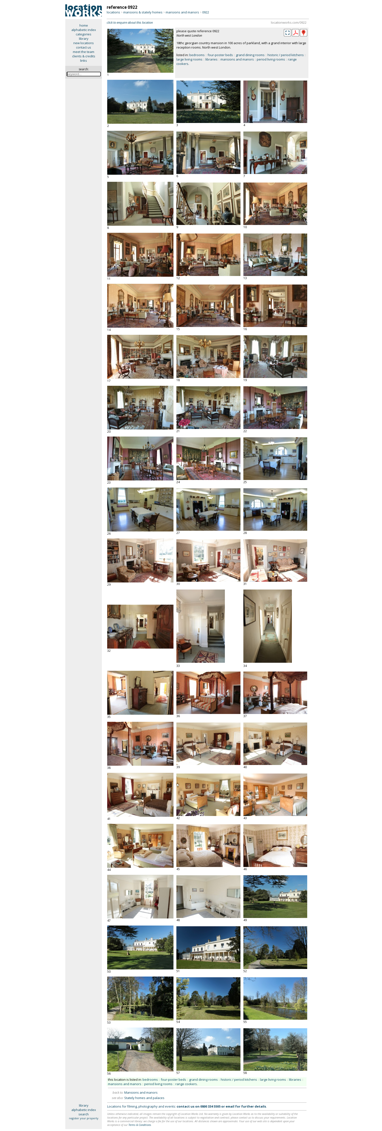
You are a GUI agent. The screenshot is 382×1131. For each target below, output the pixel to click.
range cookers (186, 1084)
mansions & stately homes (142, 12)
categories (83, 34)
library (83, 38)
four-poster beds (220, 55)
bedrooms (197, 55)
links (83, 60)
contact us (83, 47)
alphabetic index (83, 30)
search (83, 1114)
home (83, 25)
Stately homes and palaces (144, 1098)
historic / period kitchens (285, 55)
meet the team (83, 52)
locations (113, 12)
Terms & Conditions (139, 1125)
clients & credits (83, 56)
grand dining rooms (250, 55)
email (230, 1106)
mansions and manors (182, 12)
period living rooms (271, 59)
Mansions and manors (141, 1092)
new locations (83, 43)
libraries (211, 59)
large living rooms (189, 59)
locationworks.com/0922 (288, 22)
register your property (83, 1118)
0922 (205, 12)
